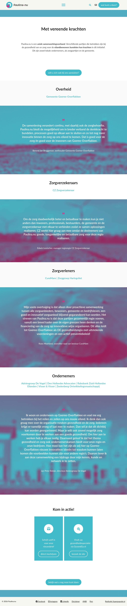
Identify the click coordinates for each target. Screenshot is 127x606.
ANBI (85, 601)
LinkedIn (64, 601)
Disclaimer (76, 601)
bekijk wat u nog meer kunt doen (63, 582)
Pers (91, 601)
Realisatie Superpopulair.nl (115, 601)
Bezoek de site (78, 554)
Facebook (40, 601)
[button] (61, 160)
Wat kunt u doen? (109, 5)
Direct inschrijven (49, 554)
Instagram (53, 601)
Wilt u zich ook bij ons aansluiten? (63, 72)
